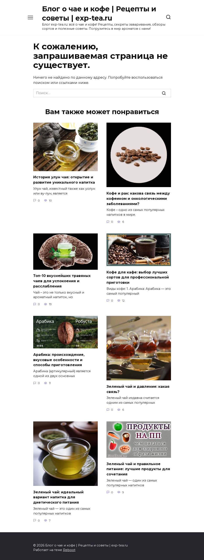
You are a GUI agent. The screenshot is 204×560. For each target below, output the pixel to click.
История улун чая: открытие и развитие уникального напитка (64, 179)
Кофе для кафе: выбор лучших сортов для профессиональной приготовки (137, 276)
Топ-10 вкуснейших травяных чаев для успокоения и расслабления (62, 279)
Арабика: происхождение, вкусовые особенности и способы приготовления (58, 357)
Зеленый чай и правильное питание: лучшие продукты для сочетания (138, 466)
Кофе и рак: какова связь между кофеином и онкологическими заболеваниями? (138, 198)
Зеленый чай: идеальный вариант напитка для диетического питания (58, 494)
